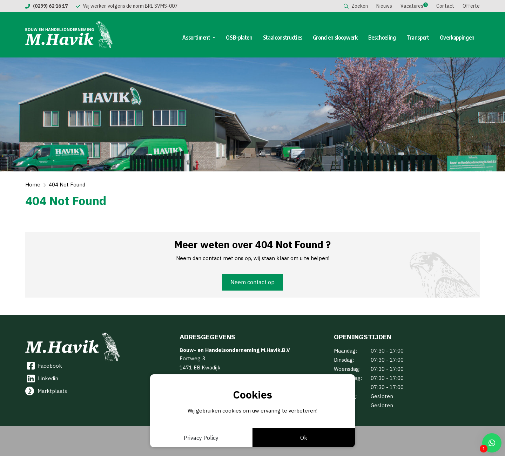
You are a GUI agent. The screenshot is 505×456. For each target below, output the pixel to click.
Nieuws (384, 6)
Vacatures (411, 5)
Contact (445, 6)
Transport (417, 37)
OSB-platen (239, 37)
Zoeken (356, 6)
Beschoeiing (382, 37)
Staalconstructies (282, 37)
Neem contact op (252, 282)
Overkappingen (457, 37)
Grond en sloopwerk (335, 37)
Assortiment (196, 37)
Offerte (471, 6)
